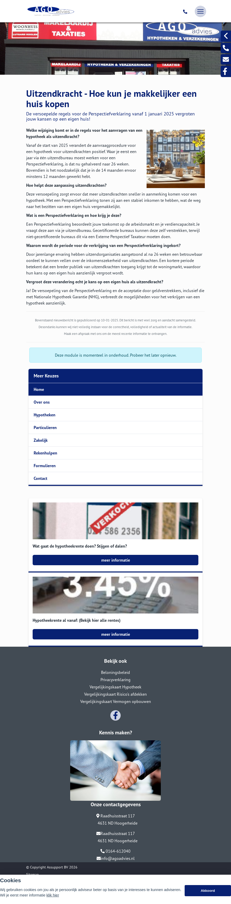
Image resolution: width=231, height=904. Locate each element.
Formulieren (45, 465)
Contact (40, 478)
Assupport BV (57, 867)
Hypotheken (44, 414)
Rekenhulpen (45, 453)
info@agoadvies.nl (116, 858)
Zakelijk (41, 440)
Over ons (42, 402)
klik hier (52, 895)
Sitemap (32, 874)
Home (39, 389)
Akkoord (208, 891)
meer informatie (115, 560)
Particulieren (45, 427)
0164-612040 (115, 851)
